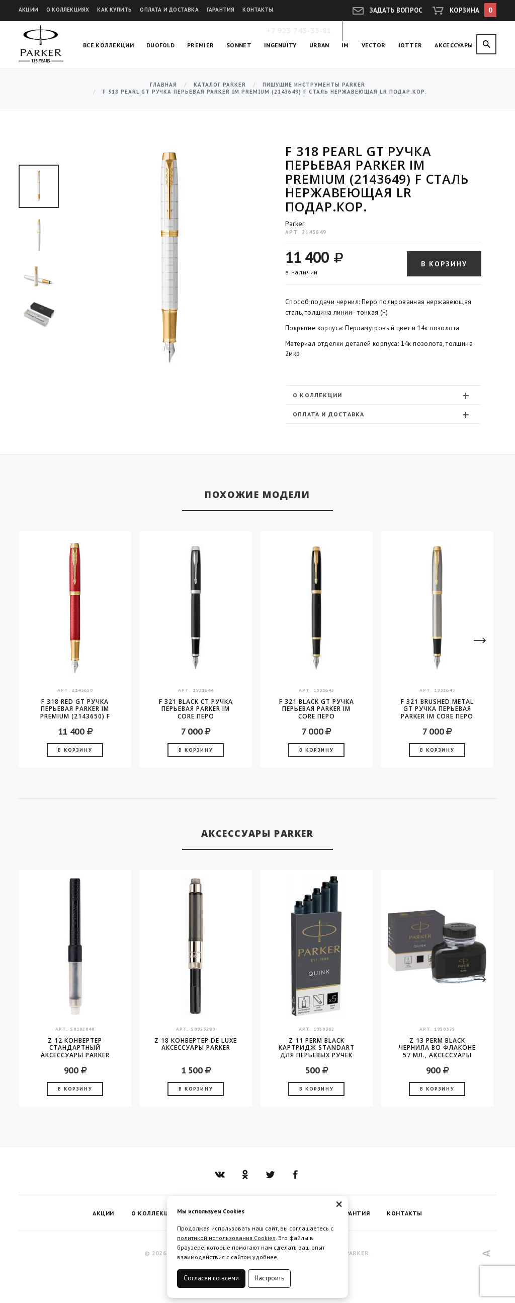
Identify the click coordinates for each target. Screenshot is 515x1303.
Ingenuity (280, 45)
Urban (319, 45)
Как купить (114, 9)
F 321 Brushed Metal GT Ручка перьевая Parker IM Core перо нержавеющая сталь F (437, 708)
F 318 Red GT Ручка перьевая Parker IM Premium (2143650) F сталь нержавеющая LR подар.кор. (75, 708)
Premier (200, 45)
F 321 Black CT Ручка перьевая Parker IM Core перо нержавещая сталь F (195, 708)
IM (345, 45)
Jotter (410, 45)
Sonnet (238, 45)
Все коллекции (108, 45)
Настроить (269, 1278)
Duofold (160, 45)
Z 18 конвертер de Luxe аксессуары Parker (195, 1044)
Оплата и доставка (169, 9)
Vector (374, 45)
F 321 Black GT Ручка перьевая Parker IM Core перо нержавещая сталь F (316, 708)
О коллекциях (67, 9)
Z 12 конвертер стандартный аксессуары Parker (75, 1047)
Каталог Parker (220, 85)
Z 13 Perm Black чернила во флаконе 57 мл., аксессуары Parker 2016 (437, 1047)
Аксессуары (454, 45)
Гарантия (221, 9)
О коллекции (382, 395)
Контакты (257, 9)
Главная (163, 85)
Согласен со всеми (211, 1278)
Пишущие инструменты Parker (314, 85)
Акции (28, 9)
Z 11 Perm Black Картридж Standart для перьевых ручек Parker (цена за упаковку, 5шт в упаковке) (317, 1047)
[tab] (383, 395)
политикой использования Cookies (226, 1238)
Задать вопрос (396, 10)
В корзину (444, 263)
